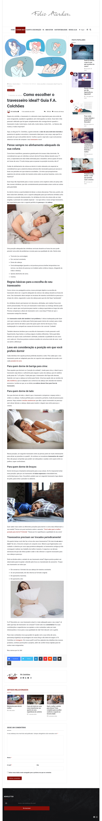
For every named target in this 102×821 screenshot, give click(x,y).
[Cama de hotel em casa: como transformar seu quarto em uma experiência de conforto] (35, 699)
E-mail (9, 765)
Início (9, 84)
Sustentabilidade (60, 30)
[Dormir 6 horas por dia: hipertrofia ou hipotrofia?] (82, 80)
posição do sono (16, 361)
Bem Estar (49, 30)
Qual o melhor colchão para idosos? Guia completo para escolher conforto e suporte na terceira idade (54, 710)
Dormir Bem (20, 30)
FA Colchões (14, 111)
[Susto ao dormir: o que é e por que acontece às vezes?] (82, 52)
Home (13, 30)
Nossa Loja (73, 30)
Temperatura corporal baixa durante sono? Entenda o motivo (88, 148)
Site (38, 765)
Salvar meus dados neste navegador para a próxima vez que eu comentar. (30, 772)
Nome (9, 757)
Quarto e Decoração (33, 30)
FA (43, 30)
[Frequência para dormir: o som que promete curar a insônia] (82, 165)
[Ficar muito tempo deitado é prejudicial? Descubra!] (82, 107)
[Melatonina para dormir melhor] (15, 699)
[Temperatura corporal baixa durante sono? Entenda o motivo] (82, 135)
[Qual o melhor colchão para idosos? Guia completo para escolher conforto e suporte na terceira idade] (55, 699)
